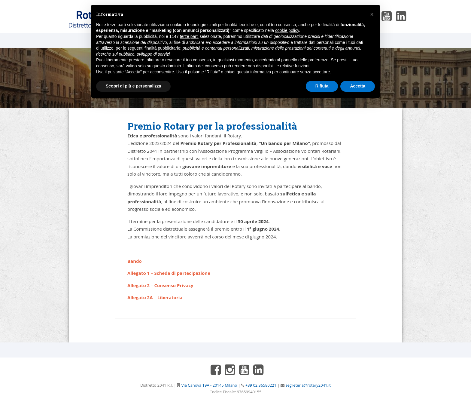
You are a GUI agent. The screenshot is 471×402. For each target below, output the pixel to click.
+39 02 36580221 (260, 385)
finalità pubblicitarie (162, 48)
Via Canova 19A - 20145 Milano (208, 385)
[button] (372, 14)
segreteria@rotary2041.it (307, 385)
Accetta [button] (357, 86)
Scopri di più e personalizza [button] (133, 86)
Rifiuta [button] (322, 86)
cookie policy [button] (287, 30)
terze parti (189, 36)
